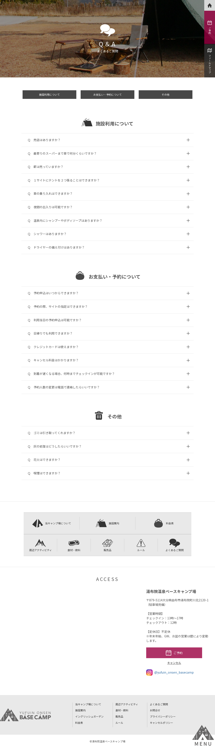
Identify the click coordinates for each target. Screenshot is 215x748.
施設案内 (107, 523)
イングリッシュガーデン (89, 716)
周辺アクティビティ (40, 545)
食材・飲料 (74, 545)
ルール (141, 545)
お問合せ (155, 710)
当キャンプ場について (51, 523)
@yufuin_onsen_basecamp (170, 672)
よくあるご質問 (175, 545)
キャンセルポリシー (161, 722)
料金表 (163, 523)
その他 (165, 94)
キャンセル (174, 663)
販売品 (107, 545)
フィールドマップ (209, 61)
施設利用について (49, 94)
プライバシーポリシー (163, 716)
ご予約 (209, 27)
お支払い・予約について (107, 94)
